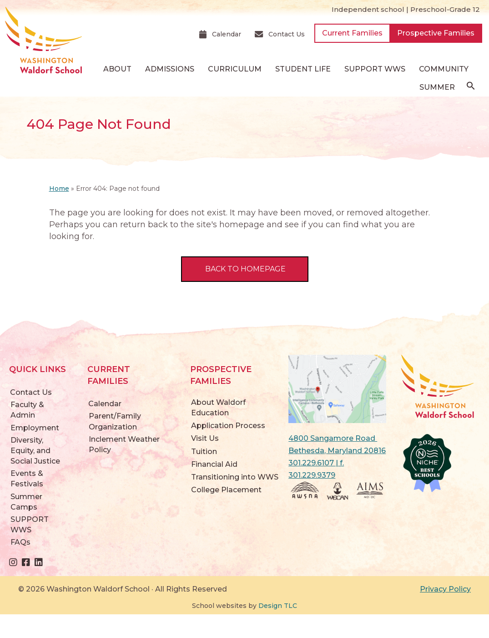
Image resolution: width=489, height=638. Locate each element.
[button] (470, 88)
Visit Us (205, 438)
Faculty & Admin (27, 409)
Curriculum (235, 69)
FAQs (20, 542)
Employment (34, 428)
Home (59, 188)
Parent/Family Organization (115, 421)
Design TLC (277, 606)
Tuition (204, 451)
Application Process (228, 425)
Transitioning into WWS (234, 477)
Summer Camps (26, 501)
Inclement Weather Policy (124, 444)
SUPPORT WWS (374, 69)
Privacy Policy (445, 589)
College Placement (226, 489)
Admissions (169, 69)
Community (444, 69)
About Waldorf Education (218, 407)
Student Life (303, 69)
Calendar (104, 403)
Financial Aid (214, 464)
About (117, 69)
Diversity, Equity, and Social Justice (35, 450)
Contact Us (31, 392)
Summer (437, 87)
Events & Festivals (26, 478)
